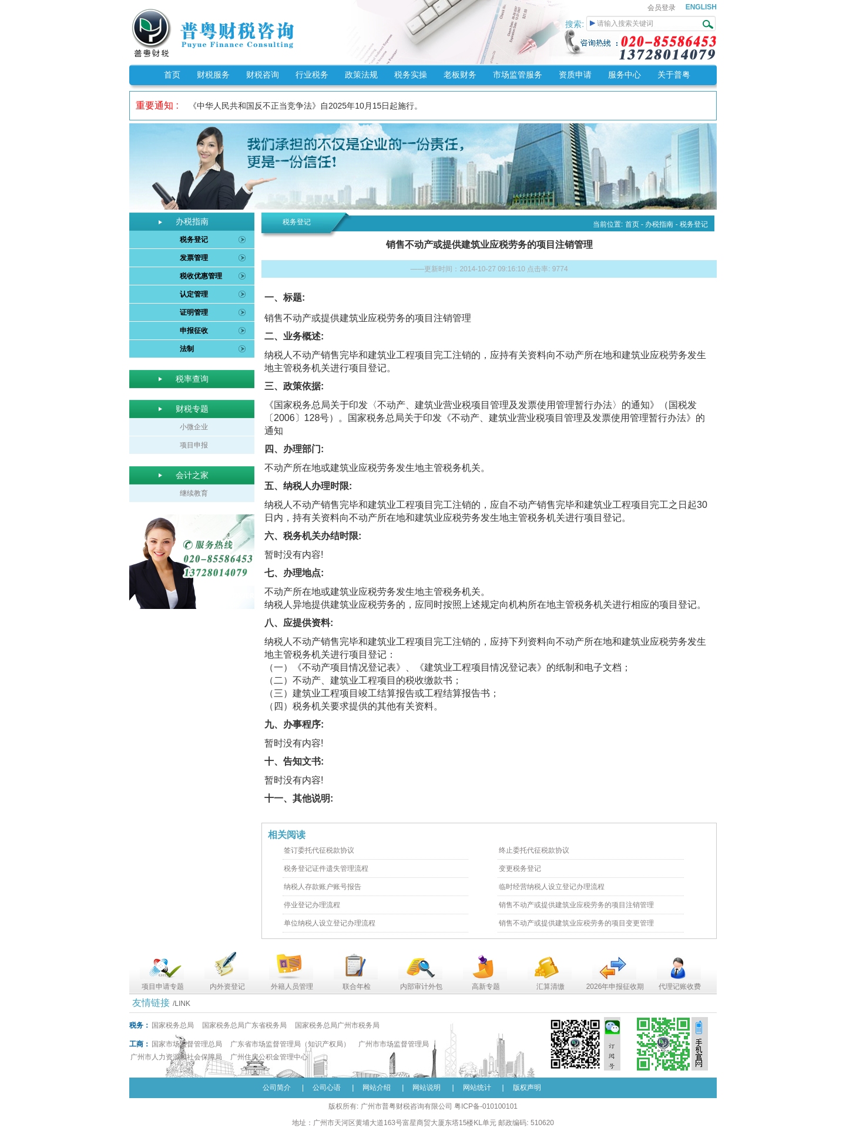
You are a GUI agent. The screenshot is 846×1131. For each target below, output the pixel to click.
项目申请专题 (163, 986)
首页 (172, 74)
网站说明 (426, 1087)
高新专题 (486, 986)
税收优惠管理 (201, 276)
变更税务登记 (520, 868)
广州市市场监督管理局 (393, 1044)
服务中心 (624, 74)
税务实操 (410, 74)
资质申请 (575, 74)
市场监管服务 (517, 74)
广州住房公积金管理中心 (269, 1057)
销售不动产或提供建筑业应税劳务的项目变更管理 (576, 923)
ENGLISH (701, 7)
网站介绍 (376, 1087)
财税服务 (213, 74)
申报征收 (194, 330)
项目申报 (194, 445)
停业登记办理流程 (312, 905)
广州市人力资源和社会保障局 (176, 1057)
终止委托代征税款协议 (534, 850)
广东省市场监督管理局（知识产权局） (290, 1044)
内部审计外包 (421, 986)
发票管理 (194, 258)
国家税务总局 (173, 1025)
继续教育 (194, 493)
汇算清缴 (550, 986)
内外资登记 (227, 986)
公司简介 (277, 1087)
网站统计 (477, 1087)
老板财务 (460, 74)
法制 (187, 349)
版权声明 (527, 1087)
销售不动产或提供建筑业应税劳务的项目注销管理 (576, 905)
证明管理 (194, 312)
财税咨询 (262, 74)
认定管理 (194, 294)
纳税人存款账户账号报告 (322, 887)
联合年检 (357, 986)
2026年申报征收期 (615, 986)
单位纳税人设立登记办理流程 (329, 923)
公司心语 (327, 1087)
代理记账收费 (680, 986)
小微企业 (194, 427)
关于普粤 (673, 74)
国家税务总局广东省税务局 (244, 1025)
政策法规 (361, 74)
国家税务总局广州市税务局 (337, 1025)
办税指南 (659, 224)
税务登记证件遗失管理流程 (326, 868)
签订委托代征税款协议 (319, 850)
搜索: (575, 24)
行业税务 (312, 74)
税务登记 (194, 239)
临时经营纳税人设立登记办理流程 (552, 887)
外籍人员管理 (292, 986)
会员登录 (661, 8)
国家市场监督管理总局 (187, 1044)
